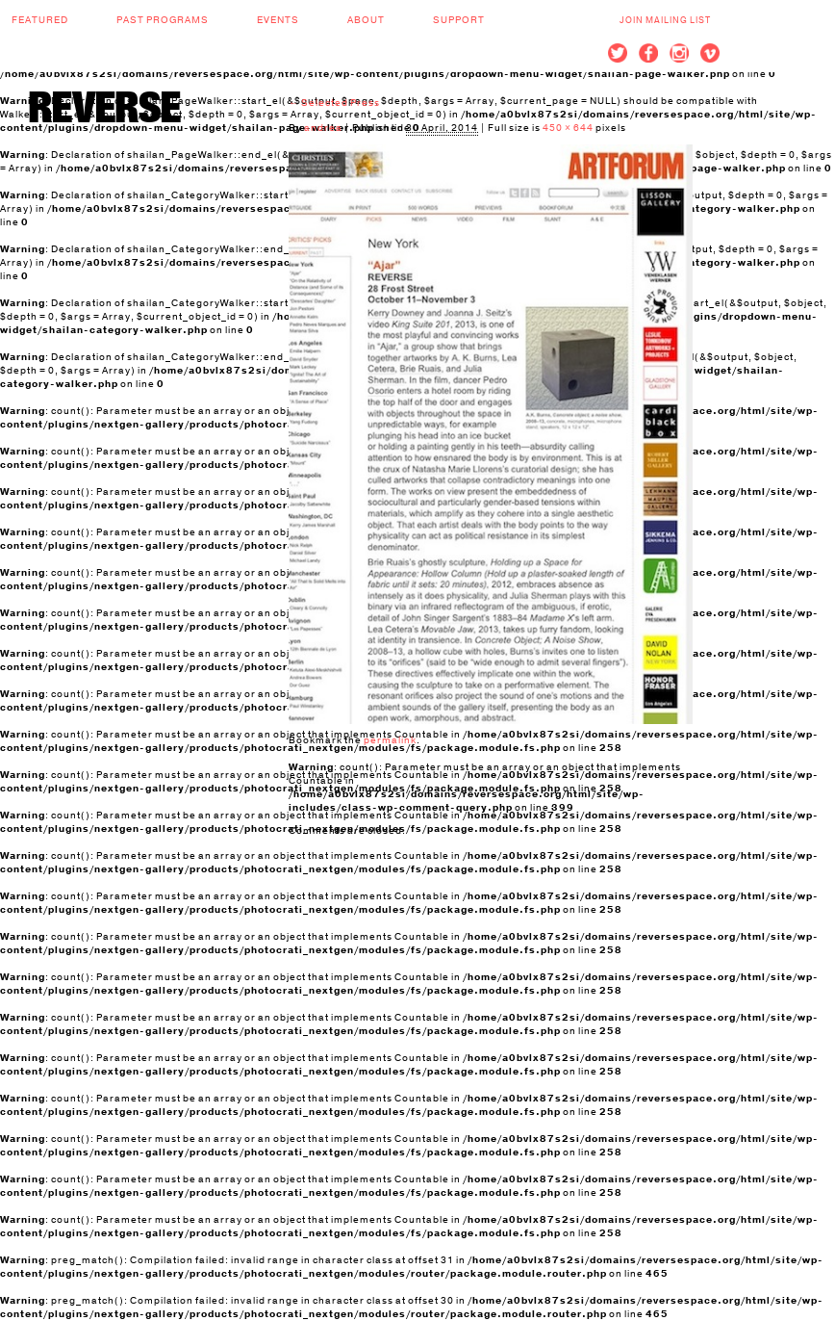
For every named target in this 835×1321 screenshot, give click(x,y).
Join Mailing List (665, 20)
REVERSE (105, 106)
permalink (390, 740)
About (366, 20)
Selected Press (334, 103)
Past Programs (162, 20)
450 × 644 (568, 128)
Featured (40, 20)
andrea (323, 128)
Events (278, 20)
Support (459, 20)
